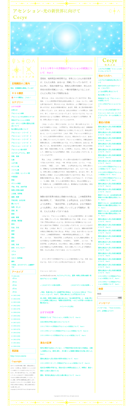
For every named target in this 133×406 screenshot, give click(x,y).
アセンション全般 (17, 113)
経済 (12, 231)
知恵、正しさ (16, 207)
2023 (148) (15, 302)
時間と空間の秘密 (82, 275)
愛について (15, 204)
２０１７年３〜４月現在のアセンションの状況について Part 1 (62, 326)
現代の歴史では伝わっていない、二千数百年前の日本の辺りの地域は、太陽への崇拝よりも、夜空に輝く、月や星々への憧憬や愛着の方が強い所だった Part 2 (67, 351)
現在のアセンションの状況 (20, 120)
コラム (13, 251)
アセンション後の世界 (19, 149)
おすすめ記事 (16, 106)
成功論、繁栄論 (16, 221)
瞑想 (12, 214)
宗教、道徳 (15, 156)
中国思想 (14, 177)
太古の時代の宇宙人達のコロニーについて (54, 322)
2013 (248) (15, 336)
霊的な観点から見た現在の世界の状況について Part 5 (59, 359)
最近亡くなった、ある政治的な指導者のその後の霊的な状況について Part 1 (109, 213)
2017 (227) (15, 322)
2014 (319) (15, 332)
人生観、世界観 (16, 194)
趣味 (12, 261)
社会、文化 (15, 227)
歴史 (12, 238)
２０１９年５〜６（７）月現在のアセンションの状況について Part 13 (65, 363)
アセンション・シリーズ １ (21, 132)
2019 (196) (15, 316)
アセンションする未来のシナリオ (22, 117)
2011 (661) (15, 343)
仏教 (12, 160)
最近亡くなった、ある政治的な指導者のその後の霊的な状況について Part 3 (109, 197)
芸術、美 (14, 210)
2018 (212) (15, 319)
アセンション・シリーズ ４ (21, 143)
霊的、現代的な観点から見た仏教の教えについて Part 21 (60, 375)
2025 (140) (15, 295)
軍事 (12, 234)
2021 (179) (15, 309)
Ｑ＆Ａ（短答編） (17, 258)
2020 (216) (15, 312)
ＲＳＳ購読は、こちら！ (22, 97)
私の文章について (104, 95)
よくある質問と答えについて (108, 91)
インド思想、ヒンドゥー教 (20, 173)
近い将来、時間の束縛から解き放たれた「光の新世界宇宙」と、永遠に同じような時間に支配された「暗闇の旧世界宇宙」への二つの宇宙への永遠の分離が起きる (66, 300)
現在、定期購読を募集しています (22, 88)
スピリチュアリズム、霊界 (66, 275)
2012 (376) (15, 339)
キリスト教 (15, 166)
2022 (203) (15, 305)
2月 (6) (14, 288)
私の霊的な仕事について (19, 129)
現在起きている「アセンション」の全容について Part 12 (60, 317)
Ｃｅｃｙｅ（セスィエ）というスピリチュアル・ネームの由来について (109, 115)
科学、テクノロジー (18, 248)
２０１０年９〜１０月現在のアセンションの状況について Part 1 (63, 335)
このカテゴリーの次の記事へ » (82, 285)
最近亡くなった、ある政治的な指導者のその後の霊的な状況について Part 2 (109, 205)
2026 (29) (15, 276)
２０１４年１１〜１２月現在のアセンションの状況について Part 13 (64, 331)
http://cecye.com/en (18, 356)
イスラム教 (15, 170)
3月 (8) (14, 285)
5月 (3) (14, 278)
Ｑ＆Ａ (14, 254)
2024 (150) (15, 299)
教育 (12, 241)
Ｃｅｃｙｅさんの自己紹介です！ (109, 110)
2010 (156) (15, 346)
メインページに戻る (66, 306)
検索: (99, 294)
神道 (12, 180)
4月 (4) (14, 282)
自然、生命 (15, 244)
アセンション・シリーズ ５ (21, 146)
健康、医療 (15, 197)
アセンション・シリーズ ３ (21, 139)
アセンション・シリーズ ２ (21, 136)
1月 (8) (14, 292)
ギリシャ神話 (16, 183)
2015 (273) (15, 329)
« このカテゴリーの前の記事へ (50, 285)
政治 (12, 224)
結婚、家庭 (15, 217)
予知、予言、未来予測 (19, 187)
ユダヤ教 (14, 163)
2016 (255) (15, 326)
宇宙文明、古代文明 (18, 200)
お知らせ (14, 110)
